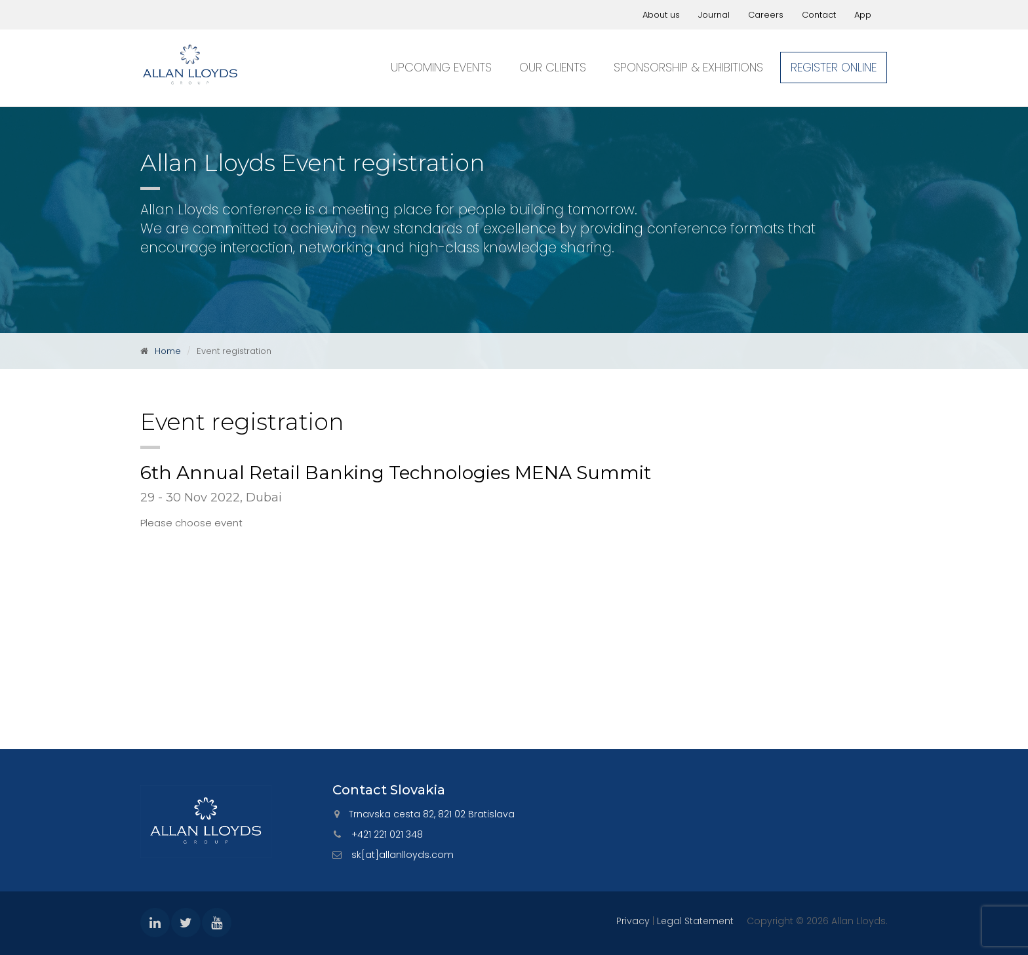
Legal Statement (695, 920)
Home (168, 351)
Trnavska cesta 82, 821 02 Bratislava (432, 814)
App (862, 15)
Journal (714, 15)
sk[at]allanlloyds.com (402, 854)
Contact (819, 15)
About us (661, 15)
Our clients (552, 67)
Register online (834, 67)
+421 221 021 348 (387, 834)
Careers (765, 15)
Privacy (633, 920)
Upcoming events (441, 67)
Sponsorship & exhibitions (688, 67)
